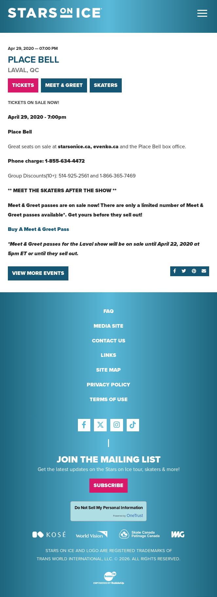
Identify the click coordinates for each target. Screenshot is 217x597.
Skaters (106, 85)
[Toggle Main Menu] (202, 13)
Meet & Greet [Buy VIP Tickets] (64, 85)
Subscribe (108, 485)
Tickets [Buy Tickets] (23, 85)
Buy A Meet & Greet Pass (40, 229)
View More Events (38, 273)
